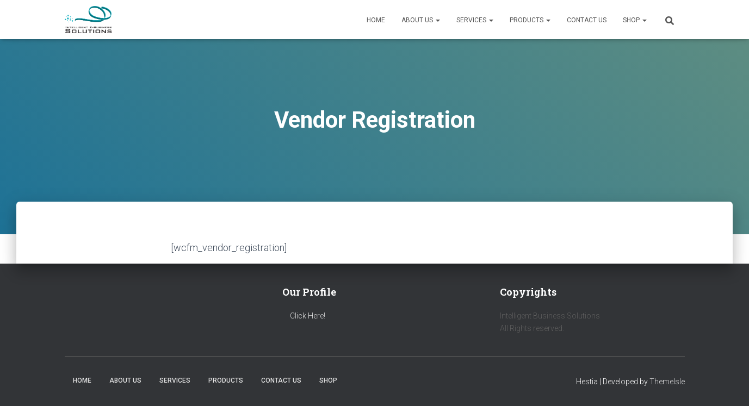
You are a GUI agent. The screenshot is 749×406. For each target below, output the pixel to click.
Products (530, 20)
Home (376, 20)
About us (420, 20)
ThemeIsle (667, 381)
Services (474, 20)
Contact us (586, 20)
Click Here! (307, 315)
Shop (635, 20)
